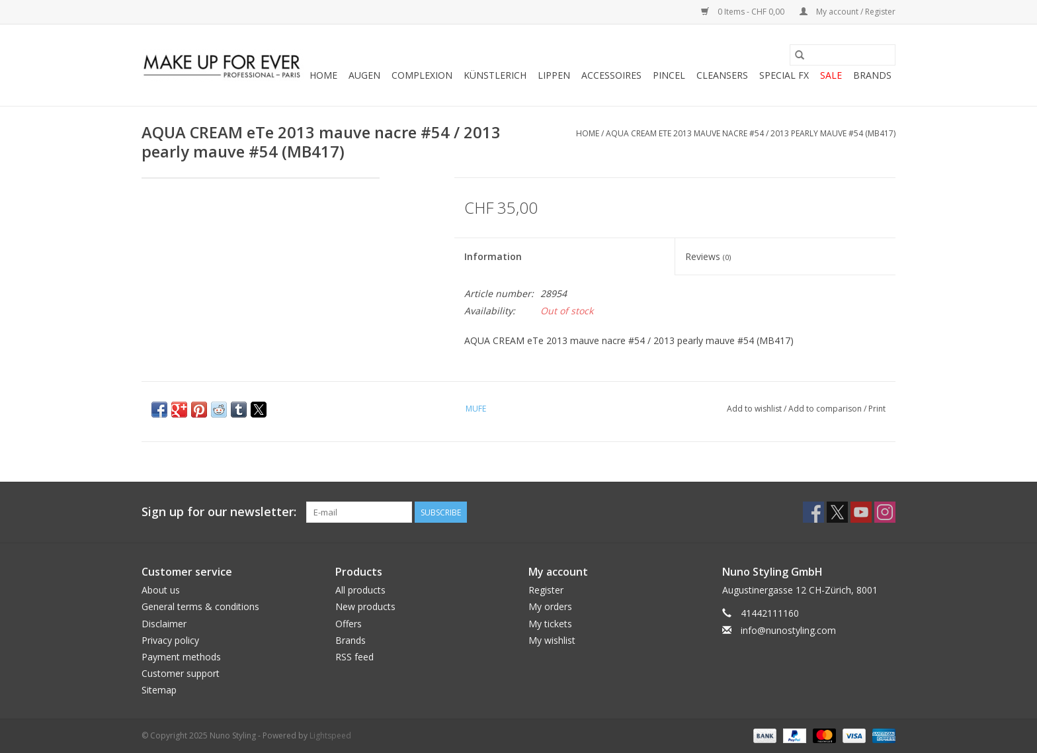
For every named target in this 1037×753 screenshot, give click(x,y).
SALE (831, 75)
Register (545, 590)
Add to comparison (826, 408)
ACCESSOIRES (611, 75)
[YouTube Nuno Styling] (861, 512)
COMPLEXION (422, 75)
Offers (348, 623)
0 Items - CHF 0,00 (743, 11)
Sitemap (159, 690)
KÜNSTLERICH (495, 75)
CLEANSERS (722, 75)
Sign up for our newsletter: (219, 512)
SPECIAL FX (784, 75)
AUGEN (364, 75)
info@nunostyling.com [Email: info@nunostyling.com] (788, 630)
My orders (550, 606)
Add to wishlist (755, 408)
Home (323, 75)
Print (877, 408)
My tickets (550, 623)
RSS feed (354, 656)
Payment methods (181, 656)
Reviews (708, 256)
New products (365, 606)
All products (360, 590)
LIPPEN (554, 75)
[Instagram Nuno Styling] (884, 512)
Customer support (181, 673)
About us (161, 590)
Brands (872, 75)
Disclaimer (164, 623)
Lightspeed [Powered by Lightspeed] (330, 735)
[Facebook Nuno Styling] (813, 512)
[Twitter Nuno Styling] (837, 512)
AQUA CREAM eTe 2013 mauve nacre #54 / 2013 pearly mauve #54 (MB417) (750, 133)
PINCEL (669, 75)
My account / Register (847, 11)
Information (493, 256)
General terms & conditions (200, 606)
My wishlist (551, 640)
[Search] (842, 55)
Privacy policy (170, 640)
